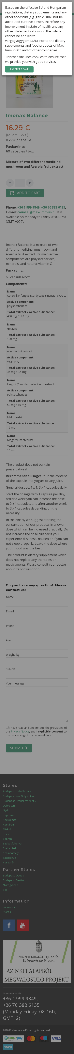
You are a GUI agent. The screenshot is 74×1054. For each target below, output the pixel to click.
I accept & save (19, 69)
